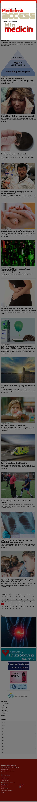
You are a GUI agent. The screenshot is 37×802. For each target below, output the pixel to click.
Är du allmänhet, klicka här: (18, 26)
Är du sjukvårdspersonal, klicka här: (18, 13)
